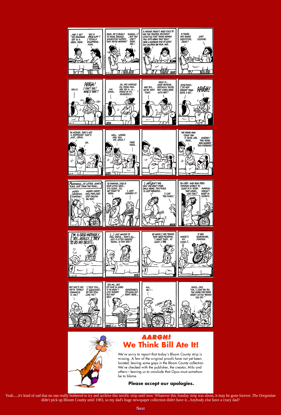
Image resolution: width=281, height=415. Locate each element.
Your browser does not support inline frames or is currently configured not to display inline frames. (140, 13)
